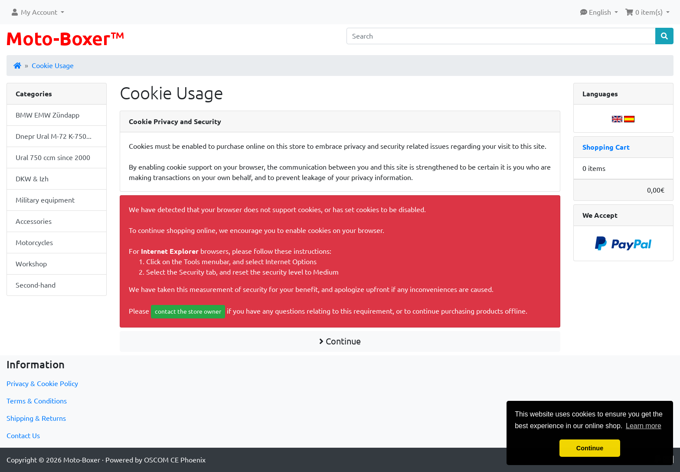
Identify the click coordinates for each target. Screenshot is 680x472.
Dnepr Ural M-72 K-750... (54, 136)
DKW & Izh (32, 179)
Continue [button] (589, 448)
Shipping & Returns (36, 418)
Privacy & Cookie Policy (42, 383)
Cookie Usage (53, 65)
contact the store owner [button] (188, 311)
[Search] (501, 36)
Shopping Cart (606, 147)
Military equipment (45, 200)
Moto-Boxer (81, 460)
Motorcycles (34, 242)
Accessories (34, 221)
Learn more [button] (643, 425)
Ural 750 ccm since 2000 (53, 157)
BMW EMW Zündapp (47, 115)
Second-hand (36, 285)
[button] (37, 12)
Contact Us (23, 435)
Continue (340, 341)
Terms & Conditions (37, 401)
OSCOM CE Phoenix (175, 460)
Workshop (31, 264)
